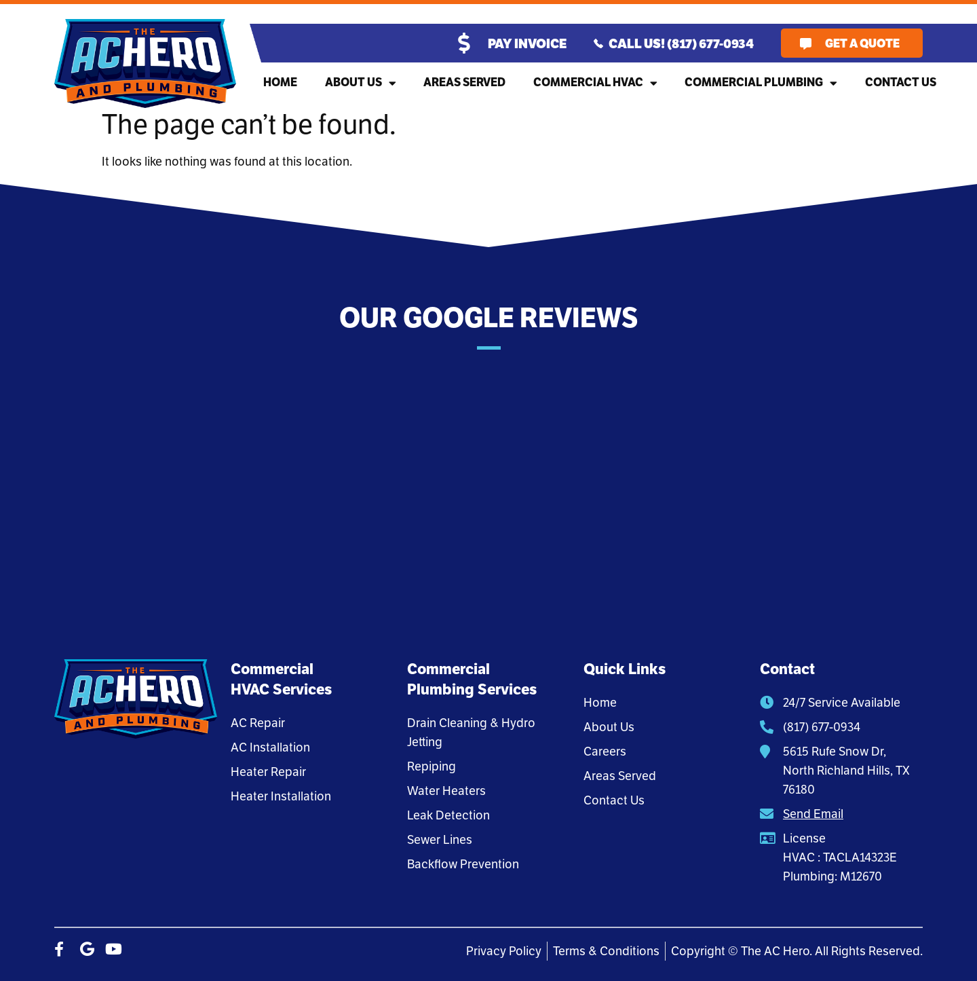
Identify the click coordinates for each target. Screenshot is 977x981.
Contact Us (900, 82)
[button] (54, 486)
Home (280, 82)
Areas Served (464, 82)
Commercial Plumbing (761, 83)
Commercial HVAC (595, 83)
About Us (360, 83)
